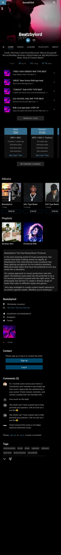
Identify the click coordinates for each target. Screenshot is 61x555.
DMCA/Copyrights (46, 536)
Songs (20, 47)
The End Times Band (39, 502)
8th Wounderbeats (8, 502)
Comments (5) (11, 378)
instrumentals (9, 448)
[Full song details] (54, 73)
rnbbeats (45, 448)
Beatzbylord (9, 299)
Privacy (4, 538)
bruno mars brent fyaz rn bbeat (17, 462)
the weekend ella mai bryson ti (16, 471)
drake (27, 448)
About (55, 47)
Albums (31, 47)
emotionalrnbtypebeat (13, 457)
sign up (13, 435)
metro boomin (20, 453)
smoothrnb (32, 453)
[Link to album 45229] (11, 198)
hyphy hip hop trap (38, 466)
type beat (7, 453)
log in (22, 435)
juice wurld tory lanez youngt (44, 462)
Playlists (44, 47)
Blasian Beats (52, 502)
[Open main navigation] (3, 2)
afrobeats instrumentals (34, 457)
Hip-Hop (10, 308)
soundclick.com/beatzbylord (19, 314)
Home (11, 47)
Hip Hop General (23, 308)
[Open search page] (58, 2)
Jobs (34, 536)
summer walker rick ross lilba (16, 466)
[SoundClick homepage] (30, 2)
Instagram (11, 317)
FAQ (10, 536)
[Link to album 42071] (33, 198)
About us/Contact (22, 536)
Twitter (10, 321)
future (20, 448)
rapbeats (35, 448)
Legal (12, 538)
